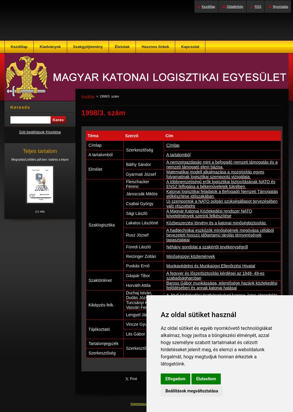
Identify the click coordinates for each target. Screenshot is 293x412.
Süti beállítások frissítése (40, 132)
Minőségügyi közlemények (190, 256)
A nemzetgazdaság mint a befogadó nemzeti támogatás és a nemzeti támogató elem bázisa (222, 164)
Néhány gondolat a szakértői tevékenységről (207, 247)
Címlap (172, 145)
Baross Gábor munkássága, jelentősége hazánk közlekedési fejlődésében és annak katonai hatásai (221, 285)
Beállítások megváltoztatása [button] (191, 391)
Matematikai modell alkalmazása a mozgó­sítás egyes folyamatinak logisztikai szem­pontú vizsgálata (215, 174)
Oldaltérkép (235, 6)
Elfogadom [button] (175, 378)
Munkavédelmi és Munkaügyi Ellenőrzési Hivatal (210, 266)
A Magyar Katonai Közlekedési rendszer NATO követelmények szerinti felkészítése (209, 213)
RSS (258, 6)
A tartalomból (178, 154)
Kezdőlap (88, 96)
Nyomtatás (280, 6)
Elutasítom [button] (206, 378)
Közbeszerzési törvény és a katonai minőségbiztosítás (216, 223)
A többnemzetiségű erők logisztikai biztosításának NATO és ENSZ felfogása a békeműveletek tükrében (220, 184)
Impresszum (140, 403)
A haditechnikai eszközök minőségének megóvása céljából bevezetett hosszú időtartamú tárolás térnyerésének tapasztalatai (220, 235)
